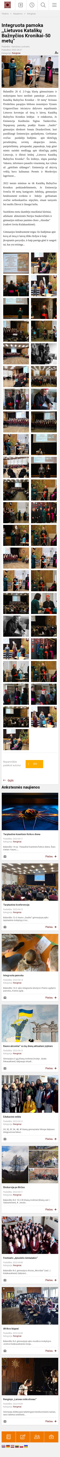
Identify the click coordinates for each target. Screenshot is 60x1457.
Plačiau (49, 856)
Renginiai (31, 13)
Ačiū (32, 764)
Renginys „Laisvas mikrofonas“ (19, 1399)
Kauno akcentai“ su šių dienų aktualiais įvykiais (28, 1046)
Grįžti (10, 780)
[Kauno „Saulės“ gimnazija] (7, 4)
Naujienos (18, 13)
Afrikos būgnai (11, 1328)
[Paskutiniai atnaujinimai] (31, 5)
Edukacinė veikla (12, 1116)
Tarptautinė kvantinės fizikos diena (21, 834)
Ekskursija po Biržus (14, 1187)
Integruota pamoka (13, 975)
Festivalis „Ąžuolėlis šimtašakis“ (20, 1258)
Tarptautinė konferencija (16, 904)
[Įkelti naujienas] (20, 5)
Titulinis (5, 13)
